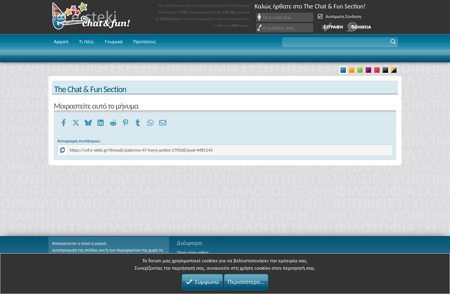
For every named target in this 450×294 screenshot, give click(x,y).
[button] (339, 42)
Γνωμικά (114, 41)
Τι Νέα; (87, 41)
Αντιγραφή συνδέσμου (78, 140)
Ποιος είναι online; (193, 252)
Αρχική (61, 41)
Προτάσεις (144, 41)
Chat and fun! (96, 17)
